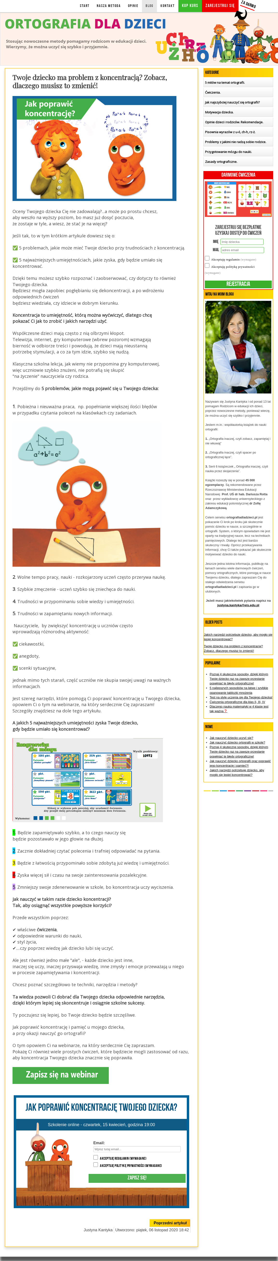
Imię (216, 242)
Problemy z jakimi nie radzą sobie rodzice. (235, 142)
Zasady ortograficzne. (221, 161)
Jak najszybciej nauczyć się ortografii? (232, 102)
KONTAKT (168, 6)
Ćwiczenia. (212, 92)
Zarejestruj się (220, 6)
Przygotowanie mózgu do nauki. (228, 152)
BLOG (149, 6)
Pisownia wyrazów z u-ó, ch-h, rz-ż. (230, 132)
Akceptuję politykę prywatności (131, 1166)
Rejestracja (238, 284)
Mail (216, 250)
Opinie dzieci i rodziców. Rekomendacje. (234, 122)
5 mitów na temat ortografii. (225, 82)
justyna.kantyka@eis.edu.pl (238, 605)
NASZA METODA (109, 6)
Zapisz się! (137, 1178)
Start (85, 6)
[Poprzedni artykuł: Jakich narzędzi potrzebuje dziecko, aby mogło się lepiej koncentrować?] (169, 1223)
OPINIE (133, 6)
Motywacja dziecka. (219, 112)
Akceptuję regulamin (123, 1159)
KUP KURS (190, 6)
